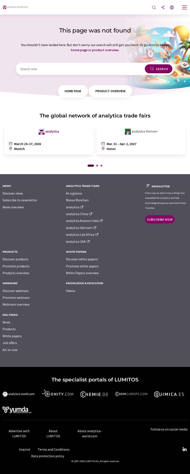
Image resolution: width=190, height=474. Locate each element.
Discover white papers (82, 259)
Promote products (16, 266)
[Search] (154, 7)
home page (79, 50)
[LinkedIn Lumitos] (184, 449)
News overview (13, 207)
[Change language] (172, 7)
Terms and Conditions (54, 449)
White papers (12, 336)
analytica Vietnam (81, 228)
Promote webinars (16, 297)
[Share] (163, 7)
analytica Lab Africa (82, 234)
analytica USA (78, 241)
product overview (105, 50)
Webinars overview (16, 304)
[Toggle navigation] (184, 8)
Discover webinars (16, 291)
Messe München (77, 200)
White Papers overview (82, 273)
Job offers (10, 343)
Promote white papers (82, 266)
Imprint (24, 449)
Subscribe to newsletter (20, 200)
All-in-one (10, 350)
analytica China (79, 214)
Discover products (15, 259)
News (6, 322)
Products (9, 329)
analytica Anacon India (84, 221)
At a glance (74, 193)
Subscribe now (160, 219)
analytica (75, 207)
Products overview (16, 273)
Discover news (13, 193)
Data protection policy (47, 456)
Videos (70, 291)
